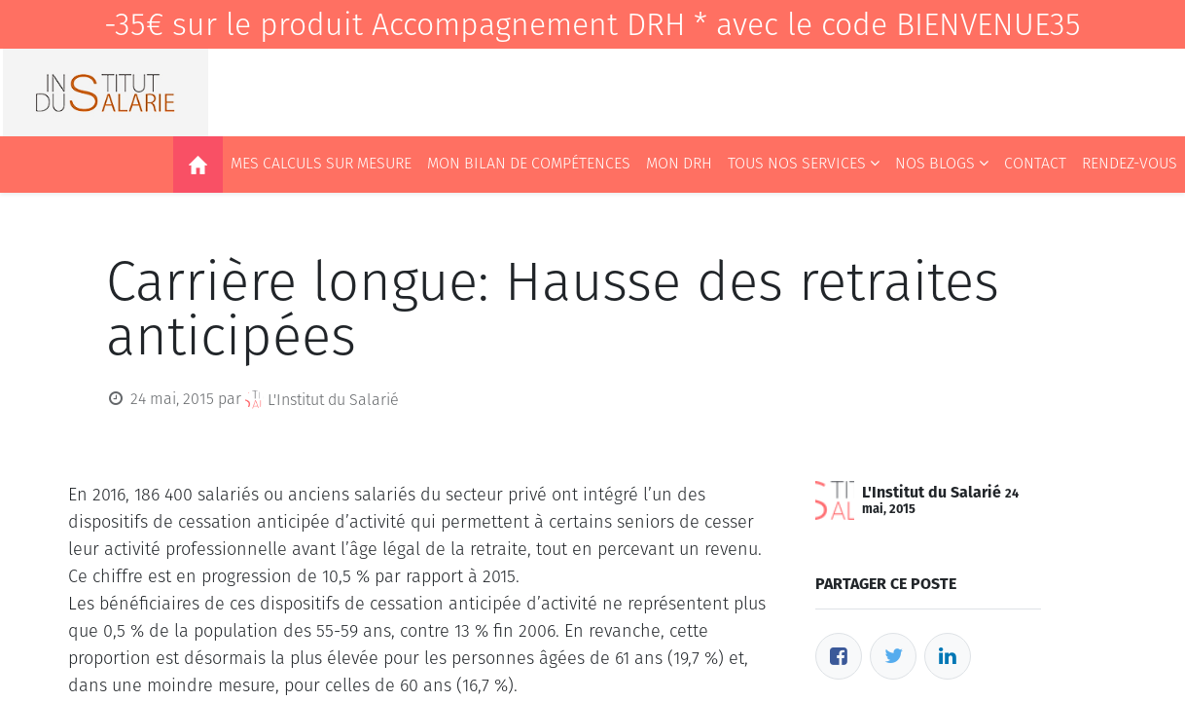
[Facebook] (838, 656)
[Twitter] (893, 656)
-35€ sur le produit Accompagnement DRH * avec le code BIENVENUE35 (592, 24)
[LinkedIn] (947, 656)
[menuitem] (198, 164)
